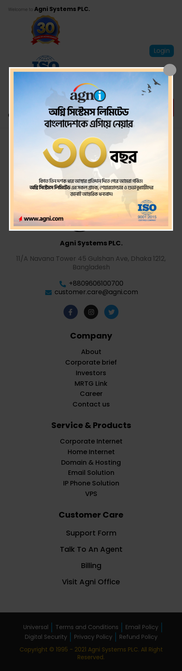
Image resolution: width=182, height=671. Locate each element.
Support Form (91, 533)
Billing (91, 565)
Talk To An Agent (91, 549)
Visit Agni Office (91, 582)
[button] (165, 107)
